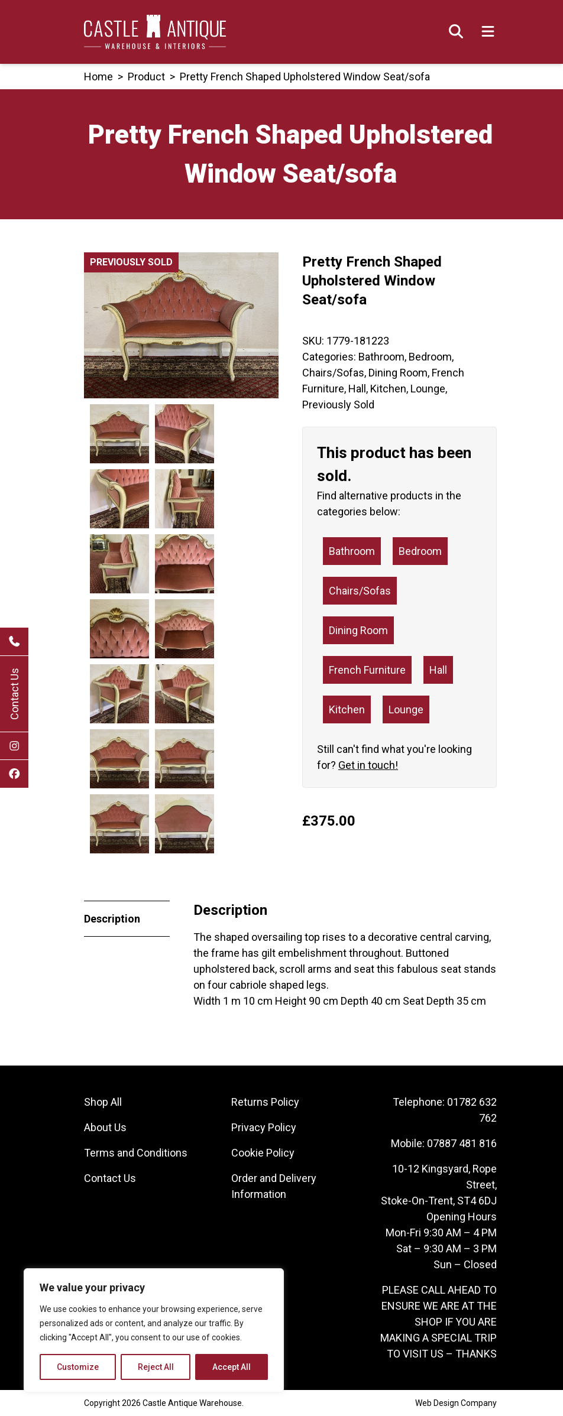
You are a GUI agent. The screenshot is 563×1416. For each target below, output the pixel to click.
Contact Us (14, 694)
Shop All (103, 1102)
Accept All (231, 1367)
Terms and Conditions (135, 1153)
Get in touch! (368, 765)
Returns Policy (265, 1102)
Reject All (156, 1367)
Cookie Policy (263, 1153)
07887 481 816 (462, 1143)
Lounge (427, 388)
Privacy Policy (263, 1127)
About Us (105, 1127)
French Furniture (367, 670)
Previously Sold (338, 404)
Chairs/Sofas (333, 372)
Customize (78, 1367)
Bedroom (430, 356)
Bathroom (381, 356)
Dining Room (398, 372)
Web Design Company (456, 1403)
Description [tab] (112, 918)
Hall (357, 388)
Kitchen (388, 388)
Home (98, 76)
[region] (154, 1330)
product (146, 76)
